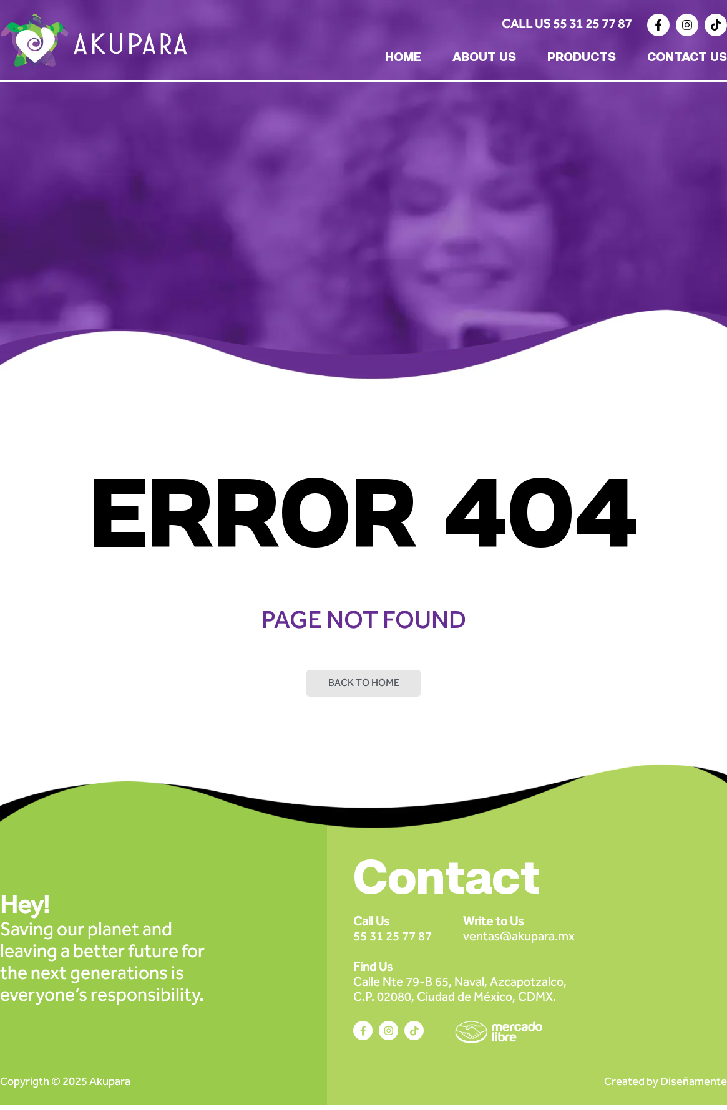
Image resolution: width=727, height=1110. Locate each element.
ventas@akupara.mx (519, 933)
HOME (403, 58)
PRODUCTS (581, 58)
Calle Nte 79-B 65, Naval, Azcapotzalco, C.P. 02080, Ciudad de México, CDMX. (460, 986)
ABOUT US (484, 58)
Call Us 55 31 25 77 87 (567, 23)
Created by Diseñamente (665, 1086)
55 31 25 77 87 (392, 933)
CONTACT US (687, 58)
